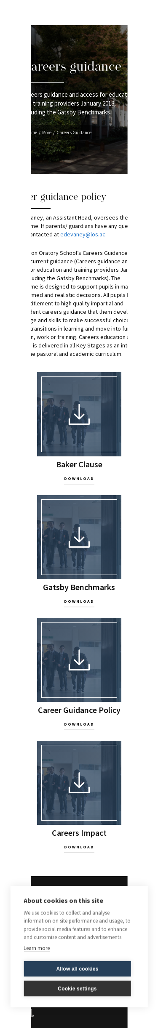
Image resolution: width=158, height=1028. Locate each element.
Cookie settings (77, 988)
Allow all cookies (77, 968)
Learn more (37, 947)
